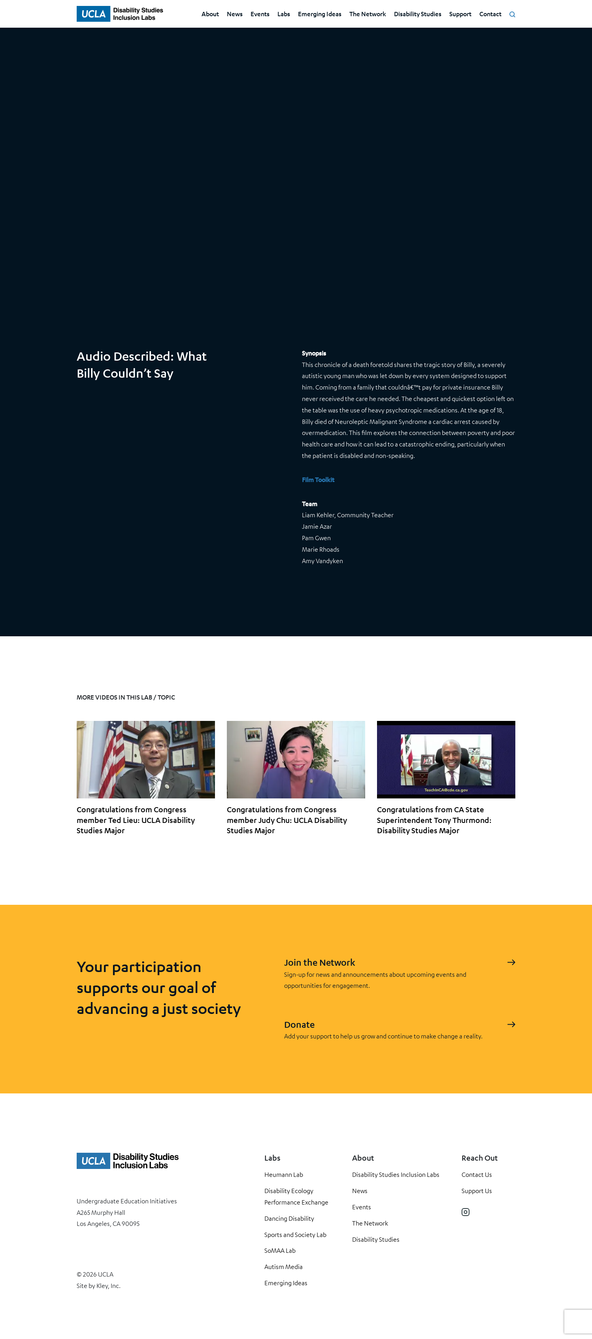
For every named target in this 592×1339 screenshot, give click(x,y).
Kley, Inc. (108, 1286)
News (235, 13)
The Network (367, 13)
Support (460, 13)
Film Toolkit (318, 479)
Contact (490, 13)
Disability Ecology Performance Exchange (296, 1196)
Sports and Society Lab (295, 1235)
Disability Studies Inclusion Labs (395, 1174)
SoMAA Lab (280, 1250)
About (210, 13)
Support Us (477, 1191)
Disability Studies (417, 13)
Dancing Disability (289, 1218)
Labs (283, 13)
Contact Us (477, 1174)
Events (260, 13)
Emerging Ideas (319, 13)
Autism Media (283, 1267)
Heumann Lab (283, 1174)
